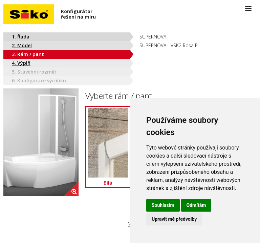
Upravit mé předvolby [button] (174, 219)
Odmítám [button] (196, 205)
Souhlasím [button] (163, 205)
